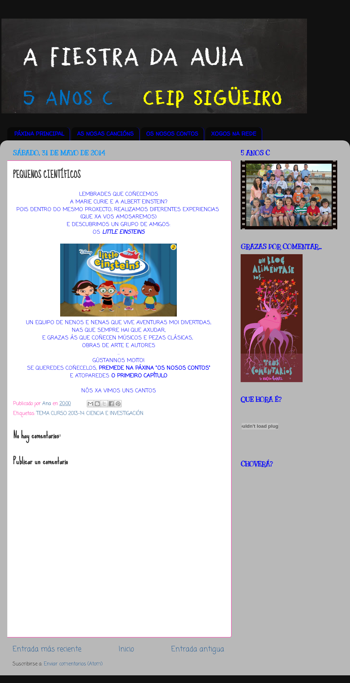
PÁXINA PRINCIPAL (39, 133)
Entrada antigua (197, 649)
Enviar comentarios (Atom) (73, 664)
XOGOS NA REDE (233, 133)
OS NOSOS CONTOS (172, 133)
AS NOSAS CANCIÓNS (105, 133)
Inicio (126, 649)
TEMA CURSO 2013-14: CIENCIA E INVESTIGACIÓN (89, 414)
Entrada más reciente (47, 649)
